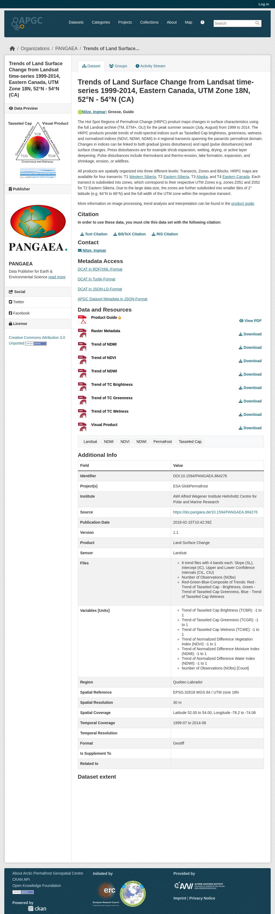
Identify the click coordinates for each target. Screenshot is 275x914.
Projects (125, 22)
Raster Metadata (105, 331)
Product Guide (106, 317)
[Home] (12, 48)
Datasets (76, 22)
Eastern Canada (235, 177)
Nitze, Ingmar (92, 112)
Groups (118, 66)
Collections (149, 22)
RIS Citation (165, 234)
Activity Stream (150, 66)
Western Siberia (142, 177)
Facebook (19, 313)
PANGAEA (66, 48)
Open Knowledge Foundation (36, 885)
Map (188, 22)
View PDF (250, 321)
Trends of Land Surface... (111, 48)
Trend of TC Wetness (110, 411)
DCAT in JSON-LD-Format (100, 289)
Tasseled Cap (190, 441)
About (172, 22)
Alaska (202, 177)
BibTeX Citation (129, 234)
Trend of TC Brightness (112, 384)
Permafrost (162, 441)
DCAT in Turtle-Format (96, 279)
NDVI (125, 441)
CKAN (37, 908)
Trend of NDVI (103, 358)
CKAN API (21, 879)
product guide (242, 203)
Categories (101, 22)
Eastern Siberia (176, 177)
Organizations (35, 48)
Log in (264, 4)
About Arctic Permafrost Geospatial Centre (47, 873)
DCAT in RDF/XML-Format (100, 269)
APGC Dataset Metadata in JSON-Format (112, 299)
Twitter (16, 302)
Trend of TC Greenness (112, 398)
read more (57, 277)
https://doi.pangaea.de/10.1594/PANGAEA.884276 (215, 512)
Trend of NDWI (104, 371)
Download (250, 334)
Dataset (91, 66)
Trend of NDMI (104, 344)
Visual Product (104, 425)
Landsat (90, 441)
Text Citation (94, 234)
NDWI (141, 441)
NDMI (109, 441)
